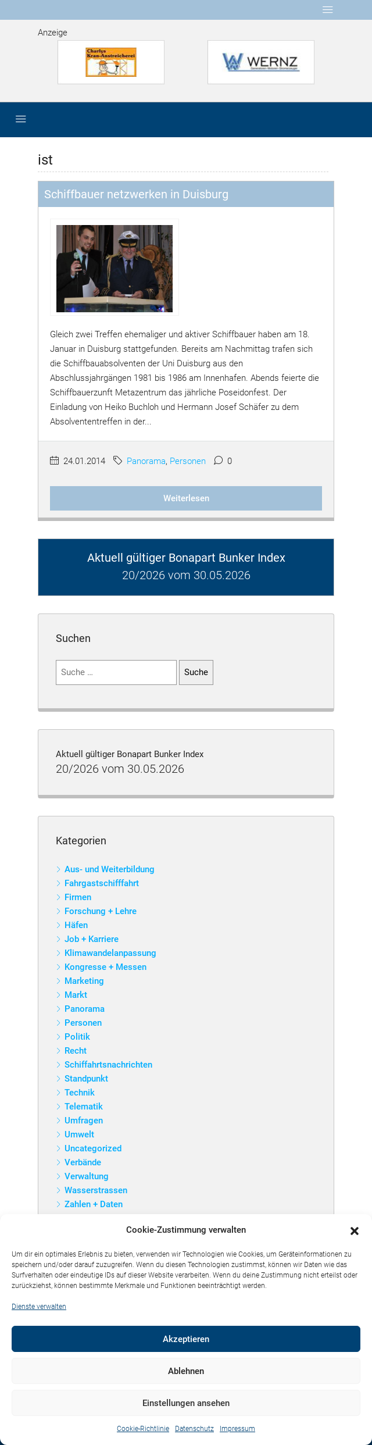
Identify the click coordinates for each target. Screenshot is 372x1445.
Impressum (237, 1429)
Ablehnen (186, 1371)
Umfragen (84, 1120)
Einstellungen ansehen (186, 1403)
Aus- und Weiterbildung (110, 869)
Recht (76, 1051)
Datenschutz (194, 1429)
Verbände (83, 1162)
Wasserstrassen (96, 1190)
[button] (354, 1230)
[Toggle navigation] (327, 10)
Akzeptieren (186, 1339)
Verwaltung (87, 1176)
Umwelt (79, 1134)
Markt (76, 995)
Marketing (84, 981)
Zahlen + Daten (94, 1204)
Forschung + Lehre (101, 911)
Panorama (146, 461)
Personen (188, 461)
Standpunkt (86, 1078)
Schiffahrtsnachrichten (108, 1064)
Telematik (84, 1106)
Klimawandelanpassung (110, 953)
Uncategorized (93, 1148)
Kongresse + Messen (105, 967)
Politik (77, 1037)
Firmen (78, 897)
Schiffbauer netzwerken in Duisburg (136, 194)
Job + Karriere (92, 939)
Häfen (76, 925)
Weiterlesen (186, 498)
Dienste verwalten (39, 1307)
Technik (80, 1092)
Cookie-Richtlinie (143, 1429)
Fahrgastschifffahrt (102, 883)
